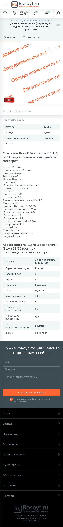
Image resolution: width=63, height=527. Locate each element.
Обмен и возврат (31, 475)
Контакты (31, 495)
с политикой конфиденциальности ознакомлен (32, 400)
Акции (31, 413)
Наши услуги (31, 434)
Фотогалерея (31, 444)
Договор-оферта (31, 520)
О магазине (31, 485)
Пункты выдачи (31, 464)
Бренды (31, 423)
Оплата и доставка (31, 454)
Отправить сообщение (31, 392)
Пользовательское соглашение (31, 515)
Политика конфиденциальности (31, 518)
